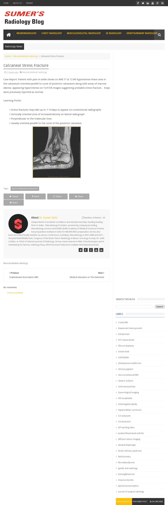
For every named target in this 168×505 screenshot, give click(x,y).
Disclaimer (28, 490)
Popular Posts (124, 257)
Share (35, 196)
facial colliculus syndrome (130, 206)
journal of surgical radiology (131, 247)
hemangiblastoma (127, 230)
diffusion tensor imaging (130, 195)
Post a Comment (15, 286)
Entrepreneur (124, 90)
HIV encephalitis (126, 154)
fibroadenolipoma (127, 218)
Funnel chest (124, 107)
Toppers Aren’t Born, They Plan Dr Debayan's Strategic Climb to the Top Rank (137, 462)
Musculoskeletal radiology (25, 56)
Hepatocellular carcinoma (130, 165)
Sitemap (29, 3)
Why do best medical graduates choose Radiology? (142, 384)
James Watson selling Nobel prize (135, 298)
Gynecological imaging (129, 148)
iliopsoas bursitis (126, 235)
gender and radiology (128, 224)
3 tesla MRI (123, 78)
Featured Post (140, 257)
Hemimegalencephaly (128, 160)
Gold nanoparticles (127, 142)
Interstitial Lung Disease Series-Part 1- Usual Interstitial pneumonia (144, 331)
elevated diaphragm (127, 200)
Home (6, 3)
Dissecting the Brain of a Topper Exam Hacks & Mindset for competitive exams (138, 471)
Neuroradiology (26, 33)
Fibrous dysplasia (126, 101)
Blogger (160, 500)
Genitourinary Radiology (141, 33)
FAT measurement (127, 95)
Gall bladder (124, 113)
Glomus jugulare (126, 125)
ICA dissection (125, 177)
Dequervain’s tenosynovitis (130, 84)
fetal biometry (125, 212)
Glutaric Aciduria (126, 136)
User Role (11, 490)
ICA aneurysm (125, 171)
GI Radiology (113, 33)
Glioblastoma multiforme (130, 119)
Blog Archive (156, 257)
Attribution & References (52, 490)
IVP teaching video (127, 183)
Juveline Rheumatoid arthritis (131, 189)
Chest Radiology (51, 33)
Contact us (156, 490)
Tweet (13, 196)
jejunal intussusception (129, 241)
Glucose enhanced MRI (129, 130)
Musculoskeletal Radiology (84, 33)
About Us (17, 3)
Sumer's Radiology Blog (35, 500)
